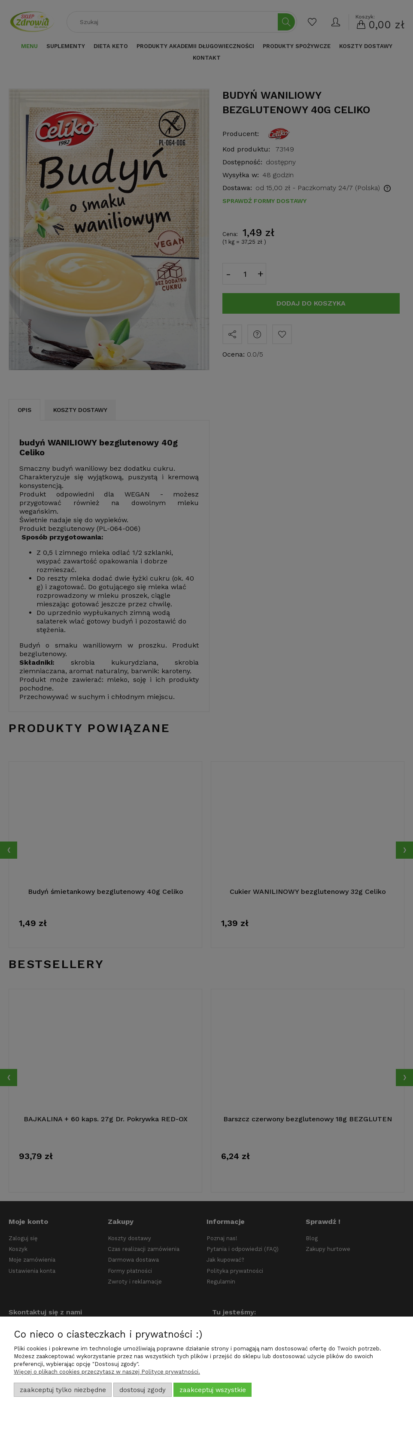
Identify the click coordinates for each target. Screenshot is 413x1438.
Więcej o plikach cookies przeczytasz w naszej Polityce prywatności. (107, 1371)
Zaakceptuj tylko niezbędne (63, 1390)
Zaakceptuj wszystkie (212, 1390)
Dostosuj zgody (142, 1390)
